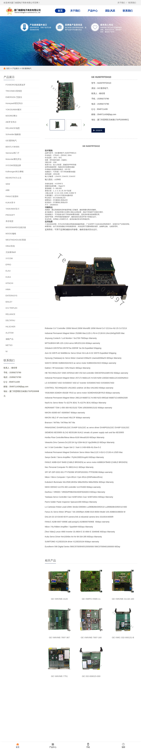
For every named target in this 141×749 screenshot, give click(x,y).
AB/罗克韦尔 (11, 122)
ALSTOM (9, 333)
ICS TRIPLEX (11, 308)
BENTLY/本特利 (12, 147)
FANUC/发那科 (12, 196)
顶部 (123, 745)
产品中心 (93, 10)
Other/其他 (10, 246)
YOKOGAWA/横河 (13, 109)
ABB (8, 190)
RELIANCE (10, 314)
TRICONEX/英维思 (14, 91)
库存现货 (9, 221)
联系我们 (132, 3)
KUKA (8, 277)
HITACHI (9, 283)
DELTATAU (10, 320)
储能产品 (9, 339)
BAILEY (9, 302)
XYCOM (9, 258)
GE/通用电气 (26, 68)
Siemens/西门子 (12, 153)
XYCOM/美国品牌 (13, 165)
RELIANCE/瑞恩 (13, 128)
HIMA (8, 289)
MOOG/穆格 (11, 233)
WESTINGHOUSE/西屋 (16, 240)
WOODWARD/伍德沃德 (16, 227)
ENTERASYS (11, 296)
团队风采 (110, 10)
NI (7, 351)
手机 (88, 745)
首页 (60, 10)
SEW (8, 184)
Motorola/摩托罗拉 (13, 159)
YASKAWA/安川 (12, 209)
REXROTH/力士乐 (13, 178)
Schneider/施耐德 (13, 134)
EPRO (8, 264)
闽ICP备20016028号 (72, 739)
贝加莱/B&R (11, 252)
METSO (9, 345)
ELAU (8, 271)
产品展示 (15, 68)
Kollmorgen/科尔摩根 (15, 171)
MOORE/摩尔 (11, 116)
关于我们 (121, 3)
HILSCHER (10, 327)
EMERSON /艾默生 (14, 97)
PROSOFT (10, 215)
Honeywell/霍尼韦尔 (14, 103)
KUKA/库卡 (10, 202)
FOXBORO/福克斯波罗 (15, 85)
